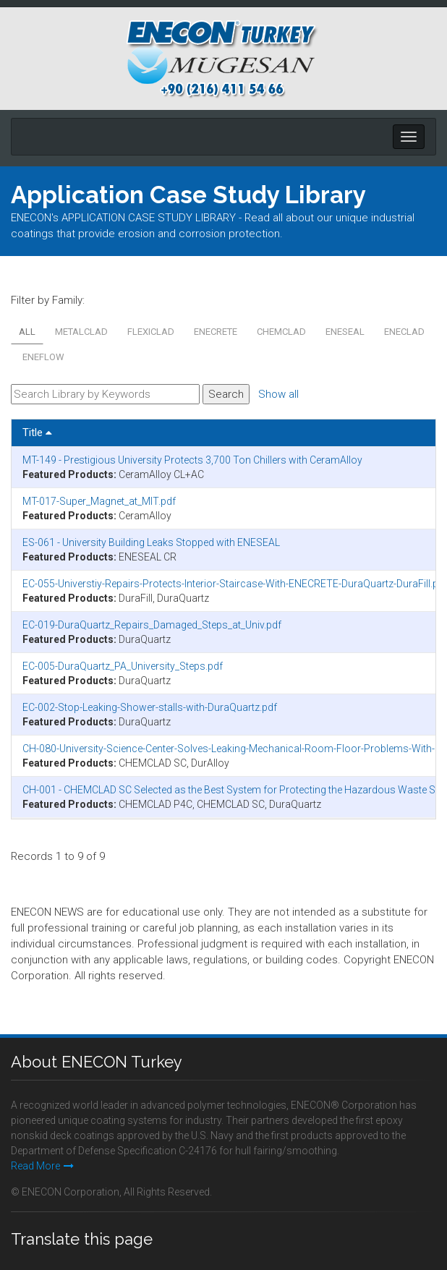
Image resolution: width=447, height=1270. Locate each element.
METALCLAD (81, 331)
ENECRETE (215, 331)
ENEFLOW (43, 356)
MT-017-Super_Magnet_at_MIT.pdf (99, 501)
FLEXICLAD (150, 331)
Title (37, 432)
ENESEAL (345, 331)
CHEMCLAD (281, 331)
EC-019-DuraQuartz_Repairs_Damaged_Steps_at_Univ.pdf (151, 625)
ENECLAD (404, 331)
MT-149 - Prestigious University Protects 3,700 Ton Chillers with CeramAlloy (192, 460)
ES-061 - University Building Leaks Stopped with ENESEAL (151, 542)
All (27, 331)
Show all (278, 394)
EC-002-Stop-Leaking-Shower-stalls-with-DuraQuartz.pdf (149, 707)
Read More (42, 1166)
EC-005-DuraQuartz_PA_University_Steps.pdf (122, 666)
